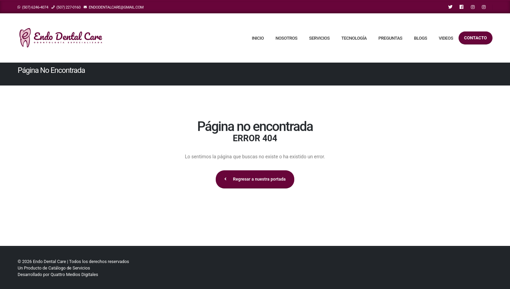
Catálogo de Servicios (69, 268)
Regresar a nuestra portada (255, 179)
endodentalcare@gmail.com (113, 7)
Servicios (319, 38)
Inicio (258, 38)
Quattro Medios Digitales (74, 274)
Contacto (475, 37)
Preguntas (390, 38)
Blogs (420, 38)
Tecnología (354, 38)
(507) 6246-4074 (33, 7)
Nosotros (286, 38)
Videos (446, 38)
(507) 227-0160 (66, 7)
